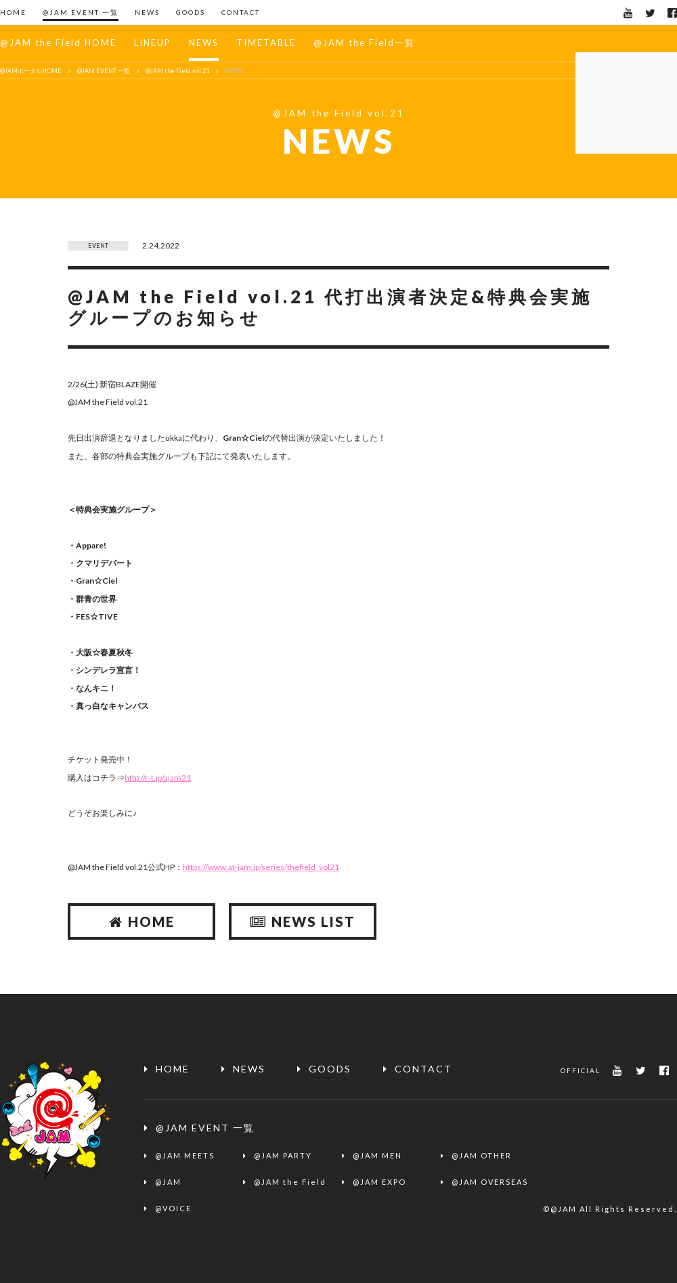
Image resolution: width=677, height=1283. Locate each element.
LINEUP (152, 42)
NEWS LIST (302, 921)
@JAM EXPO (379, 1181)
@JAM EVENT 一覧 (80, 12)
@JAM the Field (290, 1181)
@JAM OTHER (482, 1155)
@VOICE (173, 1208)
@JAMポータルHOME (31, 70)
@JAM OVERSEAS (490, 1181)
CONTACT (240, 12)
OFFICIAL (580, 1070)
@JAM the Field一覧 (364, 42)
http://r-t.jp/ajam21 (158, 778)
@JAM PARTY (283, 1155)
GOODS (190, 12)
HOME (13, 12)
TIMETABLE (266, 42)
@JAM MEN (377, 1155)
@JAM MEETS (185, 1155)
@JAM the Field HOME (58, 42)
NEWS (147, 12)
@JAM (168, 1181)
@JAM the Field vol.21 (177, 70)
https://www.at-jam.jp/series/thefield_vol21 (261, 867)
